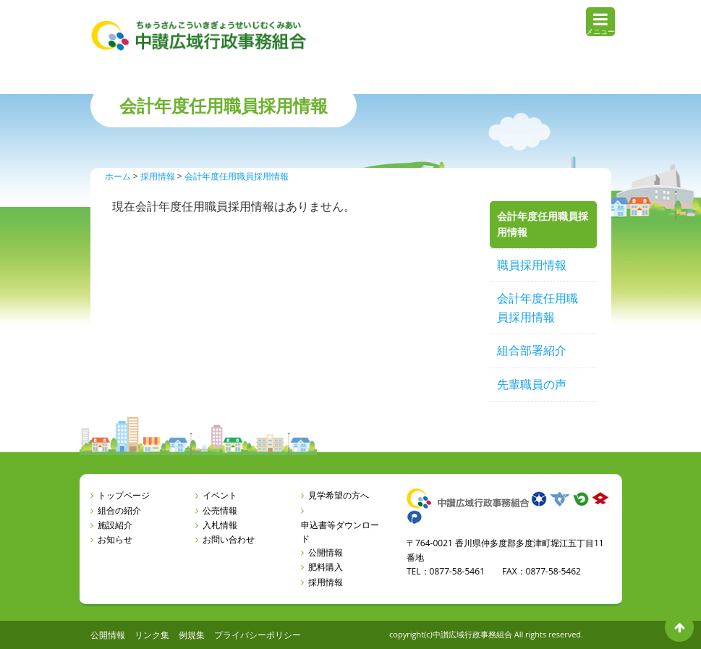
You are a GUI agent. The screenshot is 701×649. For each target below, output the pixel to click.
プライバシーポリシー (257, 635)
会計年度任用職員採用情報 (537, 307)
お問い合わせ (229, 539)
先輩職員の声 (531, 384)
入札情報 (220, 525)
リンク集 (152, 635)
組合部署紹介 (531, 350)
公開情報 (325, 552)
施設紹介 (115, 525)
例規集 (192, 635)
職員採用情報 (531, 265)
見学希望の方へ (338, 495)
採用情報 (325, 582)
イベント (220, 495)
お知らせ (115, 539)
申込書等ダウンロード (340, 532)
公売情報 (220, 510)
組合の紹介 (119, 510)
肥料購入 (325, 567)
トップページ (124, 495)
